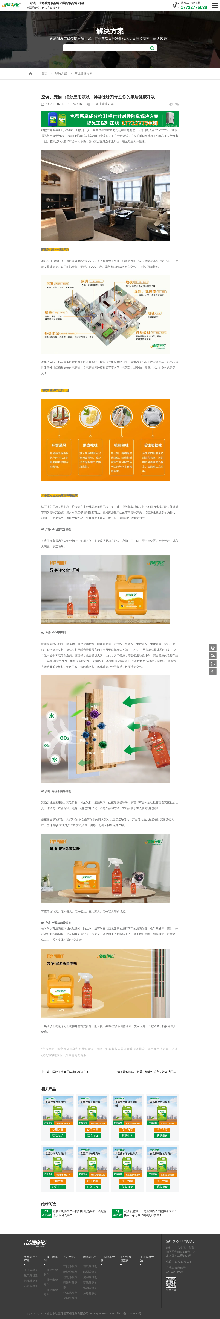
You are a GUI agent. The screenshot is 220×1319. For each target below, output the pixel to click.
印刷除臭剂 (90, 1271)
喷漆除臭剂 (70, 1271)
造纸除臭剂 (90, 1266)
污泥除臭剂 (31, 1280)
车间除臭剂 (70, 1266)
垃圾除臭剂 (90, 1293)
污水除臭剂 (31, 1286)
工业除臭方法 (147, 1259)
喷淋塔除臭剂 (70, 1285)
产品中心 (69, 1257)
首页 (44, 73)
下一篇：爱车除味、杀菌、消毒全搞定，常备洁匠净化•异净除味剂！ (145, 1071)
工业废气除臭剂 (51, 1272)
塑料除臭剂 (70, 1298)
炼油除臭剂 (90, 1288)
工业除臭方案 (108, 1259)
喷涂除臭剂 (90, 1282)
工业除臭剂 (31, 1270)
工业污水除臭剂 (51, 1282)
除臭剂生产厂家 (31, 1259)
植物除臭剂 (70, 1277)
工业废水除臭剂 (51, 1292)
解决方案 (61, 73)
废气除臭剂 (31, 1275)
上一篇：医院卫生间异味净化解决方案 (65, 1071)
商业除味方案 (84, 73)
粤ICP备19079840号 (128, 1313)
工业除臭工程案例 (127, 1259)
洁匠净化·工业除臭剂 (180, 1241)
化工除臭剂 (70, 1292)
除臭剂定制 (90, 1257)
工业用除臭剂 (51, 1259)
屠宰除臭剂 (90, 1277)
